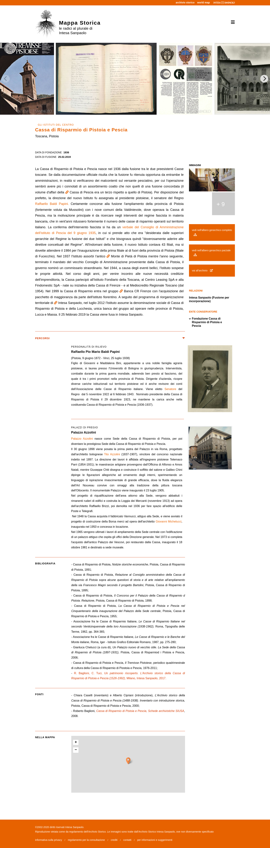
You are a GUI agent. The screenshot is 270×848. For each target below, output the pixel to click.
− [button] (76, 750)
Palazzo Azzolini (82, 438)
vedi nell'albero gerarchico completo (212, 232)
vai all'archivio (202, 270)
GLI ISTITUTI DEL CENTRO (56, 124)
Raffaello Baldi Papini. (52, 204)
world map (203, 2)
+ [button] (76, 742)
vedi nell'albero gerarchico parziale (211, 252)
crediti (114, 839)
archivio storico (185, 2)
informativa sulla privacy (48, 839)
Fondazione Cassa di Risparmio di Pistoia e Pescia (205, 322)
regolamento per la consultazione (86, 839)
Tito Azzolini (112, 454)
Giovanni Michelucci (168, 521)
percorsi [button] (110, 338)
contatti (127, 839)
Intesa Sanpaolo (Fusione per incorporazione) (209, 299)
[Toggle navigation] (231, 22)
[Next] (264, 79)
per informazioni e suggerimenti (154, 839)
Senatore (170, 389)
